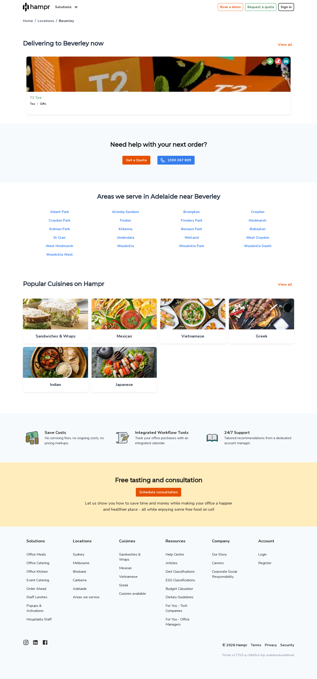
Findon (125, 220)
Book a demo (230, 7)
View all (285, 44)
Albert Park (59, 212)
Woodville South (257, 246)
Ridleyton (257, 229)
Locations (46, 20)
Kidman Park (59, 229)
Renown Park (191, 229)
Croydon (257, 212)
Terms (256, 645)
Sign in (286, 7)
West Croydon (257, 237)
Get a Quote (136, 160)
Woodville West (59, 254)
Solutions (67, 7)
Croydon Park (59, 220)
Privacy (271, 645)
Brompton (191, 212)
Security (287, 645)
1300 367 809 (175, 160)
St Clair (59, 237)
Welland (191, 237)
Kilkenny (126, 229)
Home (28, 20)
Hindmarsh (257, 220)
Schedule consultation (158, 492)
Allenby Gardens (125, 212)
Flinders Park (191, 220)
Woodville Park (191, 246)
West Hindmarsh (59, 246)
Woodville (125, 246)
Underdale (125, 237)
